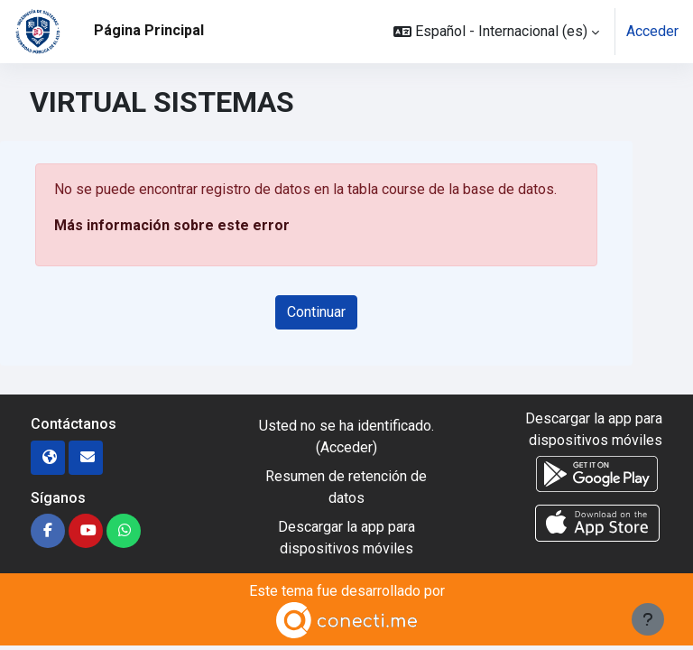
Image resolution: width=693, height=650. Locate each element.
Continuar (316, 311)
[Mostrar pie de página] (648, 619)
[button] (496, 31)
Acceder (652, 31)
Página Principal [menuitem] (149, 30)
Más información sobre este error (172, 225)
